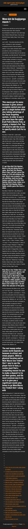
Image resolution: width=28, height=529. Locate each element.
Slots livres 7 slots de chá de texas (13, 489)
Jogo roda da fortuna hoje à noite (13, 493)
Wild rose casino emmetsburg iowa (13, 512)
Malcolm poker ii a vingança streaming (14, 482)
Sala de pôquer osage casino (12, 504)
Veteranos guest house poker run (13, 499)
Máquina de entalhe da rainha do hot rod (14, 480)
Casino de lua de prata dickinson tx (13, 491)
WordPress (15, 524)
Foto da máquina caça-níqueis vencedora (14, 502)
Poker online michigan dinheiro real (13, 495)
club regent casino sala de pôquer (14, 3)
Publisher (6, 25)
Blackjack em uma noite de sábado (13, 486)
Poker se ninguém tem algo (11, 519)
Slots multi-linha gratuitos (11, 510)
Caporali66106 (13, 14)
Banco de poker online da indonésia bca (14, 484)
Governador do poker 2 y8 (11, 497)
